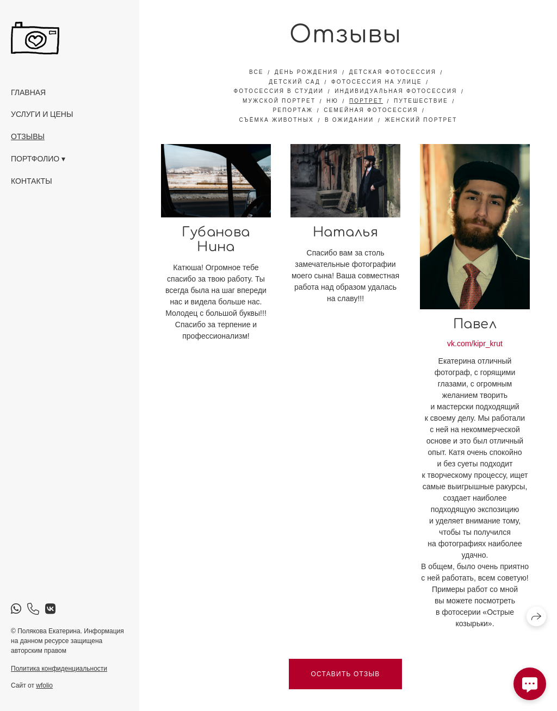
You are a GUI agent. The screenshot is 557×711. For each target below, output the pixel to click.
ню (332, 101)
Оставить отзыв (345, 674)
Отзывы (28, 136)
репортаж (293, 110)
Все (256, 72)
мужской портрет (279, 101)
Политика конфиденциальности (59, 668)
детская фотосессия (392, 72)
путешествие (421, 101)
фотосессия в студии (279, 91)
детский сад (294, 82)
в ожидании (349, 120)
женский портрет (421, 120)
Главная (28, 92)
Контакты (31, 181)
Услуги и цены (42, 114)
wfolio (44, 685)
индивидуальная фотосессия (396, 91)
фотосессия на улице (376, 82)
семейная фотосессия (371, 110)
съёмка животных (276, 120)
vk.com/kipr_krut (475, 343)
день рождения (306, 72)
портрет (366, 101)
